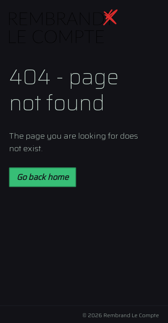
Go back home (43, 177)
